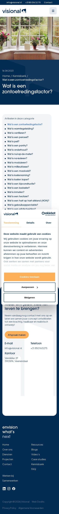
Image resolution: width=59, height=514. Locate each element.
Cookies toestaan (29, 276)
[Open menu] (53, 10)
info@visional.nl (14, 2)
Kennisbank (19, 75)
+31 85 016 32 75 (33, 2)
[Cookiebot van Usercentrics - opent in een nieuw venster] (42, 214)
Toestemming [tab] (11, 222)
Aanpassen (29, 287)
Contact (48, 2)
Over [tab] (48, 222)
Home (6, 75)
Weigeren (29, 297)
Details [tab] (30, 222)
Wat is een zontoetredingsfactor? (23, 79)
